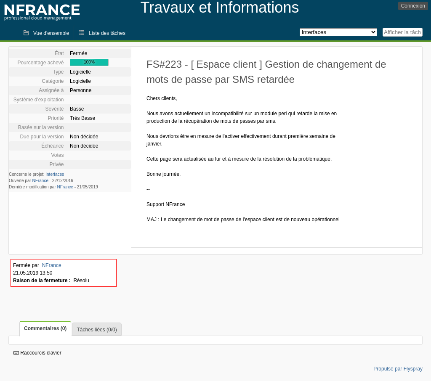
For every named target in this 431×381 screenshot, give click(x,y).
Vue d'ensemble (51, 33)
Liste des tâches (107, 33)
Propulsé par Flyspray (398, 369)
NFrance (40, 180)
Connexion (413, 6)
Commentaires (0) (45, 328)
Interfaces (54, 174)
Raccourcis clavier (37, 353)
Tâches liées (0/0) (97, 330)
